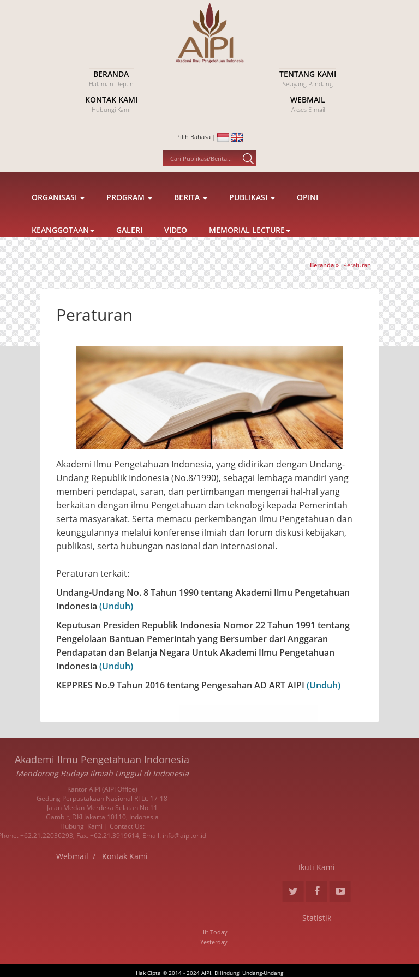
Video (175, 253)
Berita (190, 220)
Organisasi (58, 220)
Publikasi (252, 220)
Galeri (129, 253)
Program (129, 220)
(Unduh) (115, 606)
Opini (307, 220)
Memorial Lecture (249, 253)
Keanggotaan (63, 253)
